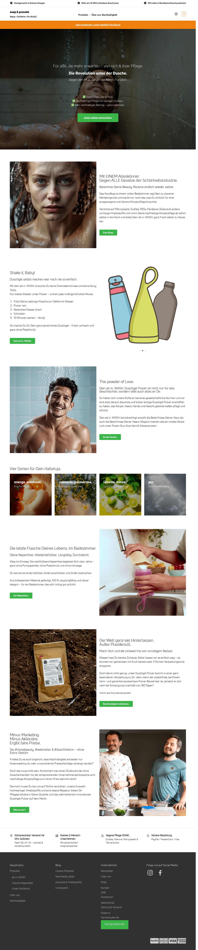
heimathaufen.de (110, 917)
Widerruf (105, 913)
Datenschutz (107, 902)
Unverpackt (61, 887)
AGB (103, 892)
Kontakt (105, 887)
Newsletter (107, 871)
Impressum (107, 897)
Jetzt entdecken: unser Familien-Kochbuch (97, 24)
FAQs (103, 882)
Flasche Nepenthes (22, 883)
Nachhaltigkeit (17, 900)
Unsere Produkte (64, 871)
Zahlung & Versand (111, 907)
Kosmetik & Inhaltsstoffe (68, 882)
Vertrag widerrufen (114, 924)
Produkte (15, 871)
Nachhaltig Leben (65, 876)
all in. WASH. (19, 877)
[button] (183, 13)
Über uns (15, 895)
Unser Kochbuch (21, 888)
